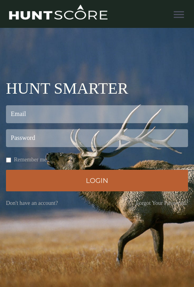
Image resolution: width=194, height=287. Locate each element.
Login (97, 181)
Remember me (26, 160)
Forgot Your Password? (162, 203)
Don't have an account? (32, 203)
